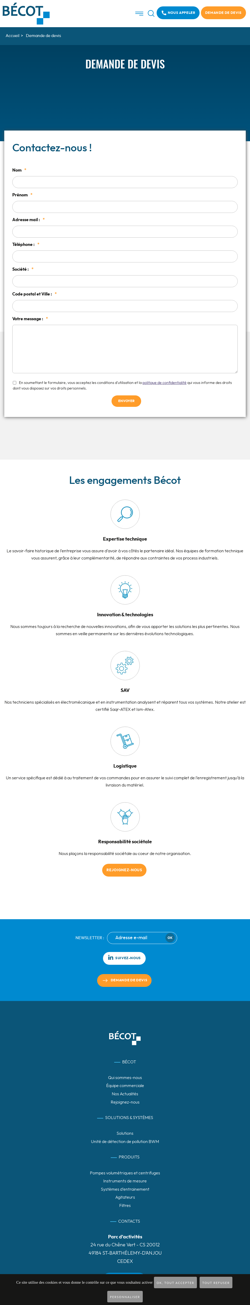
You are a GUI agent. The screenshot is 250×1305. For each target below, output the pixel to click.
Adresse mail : (28, 220)
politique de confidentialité (164, 383)
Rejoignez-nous (124, 870)
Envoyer (126, 401)
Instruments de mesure (125, 1181)
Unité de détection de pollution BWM (125, 1142)
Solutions (125, 1133)
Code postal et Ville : (34, 294)
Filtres (125, 1205)
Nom (19, 170)
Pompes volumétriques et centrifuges (125, 1173)
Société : (23, 269)
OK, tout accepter (175, 1282)
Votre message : (30, 319)
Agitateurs (125, 1197)
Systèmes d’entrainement (125, 1189)
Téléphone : (25, 244)
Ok (170, 937)
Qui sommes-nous (125, 1078)
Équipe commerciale (125, 1086)
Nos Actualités (125, 1094)
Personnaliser (125, 1297)
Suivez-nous (124, 957)
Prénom (22, 195)
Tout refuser (216, 1282)
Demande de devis (223, 13)
